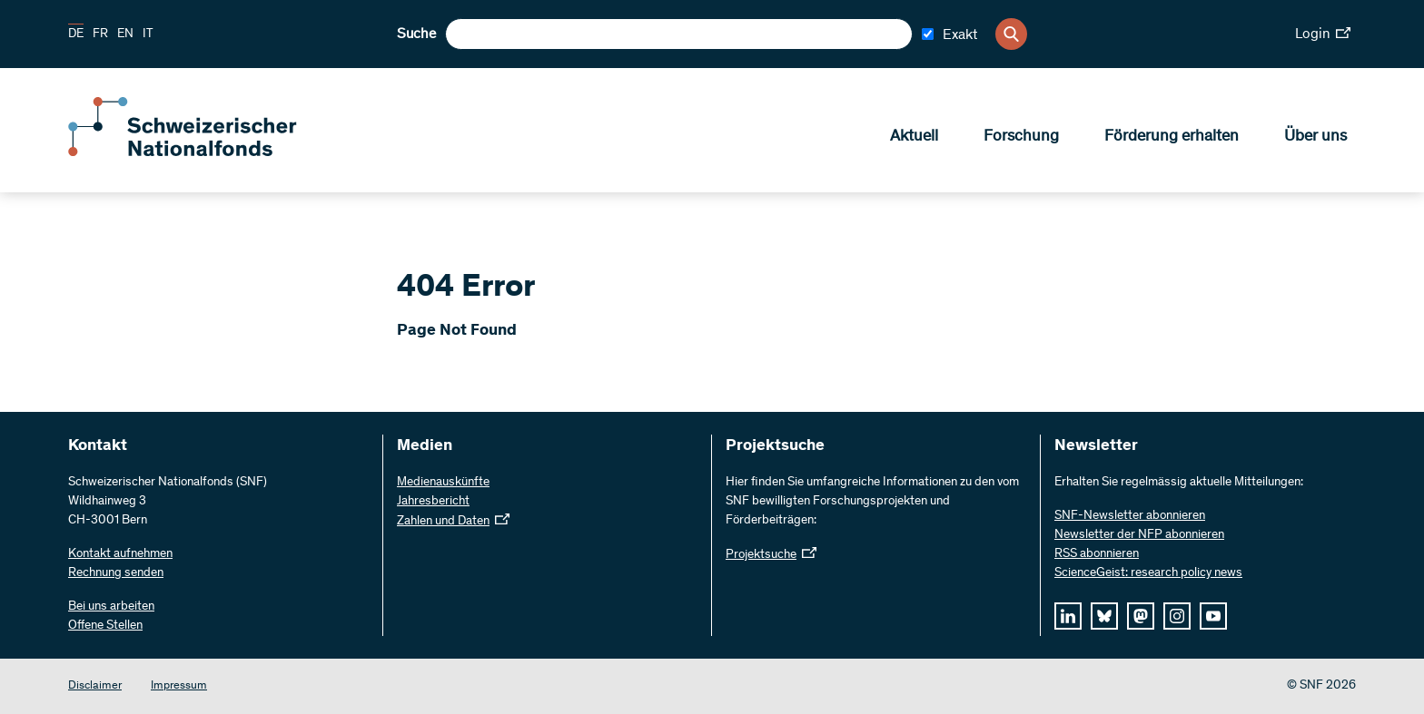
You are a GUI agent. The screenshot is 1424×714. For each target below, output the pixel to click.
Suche (416, 34)
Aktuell (914, 137)
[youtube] (1213, 616)
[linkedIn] (1068, 616)
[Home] (199, 152)
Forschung (1021, 137)
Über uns (1315, 137)
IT (148, 34)
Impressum (179, 686)
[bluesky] (1104, 616)
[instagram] (1177, 616)
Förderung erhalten (1171, 137)
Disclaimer (95, 686)
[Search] (1011, 34)
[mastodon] (1140, 616)
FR (100, 34)
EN (125, 34)
